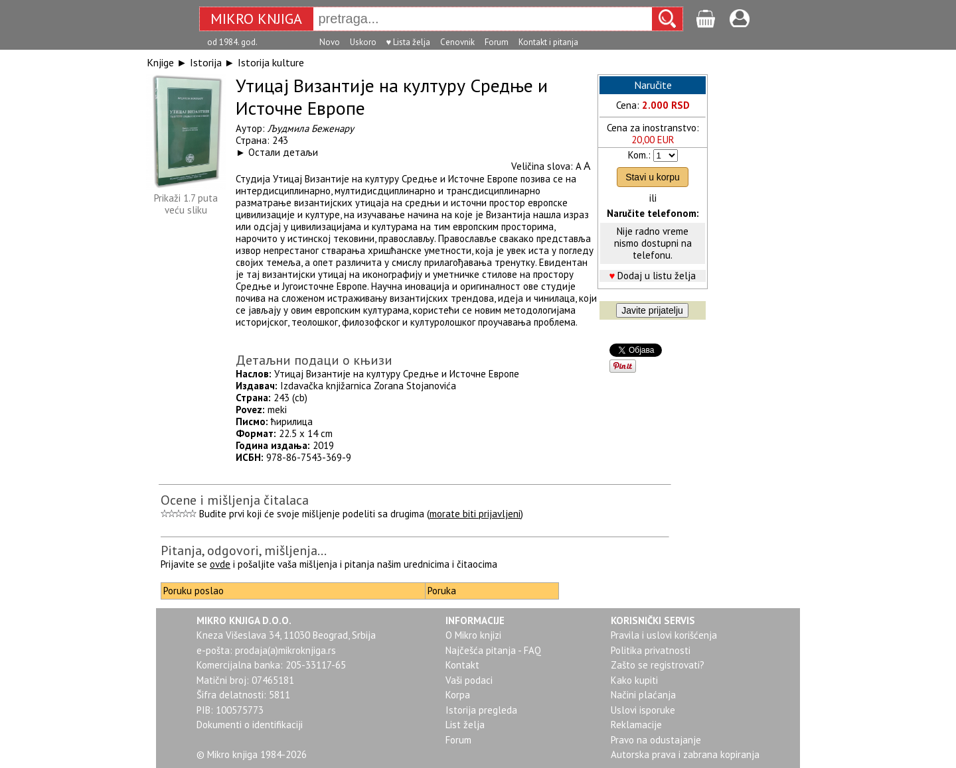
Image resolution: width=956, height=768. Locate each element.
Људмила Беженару (311, 128)
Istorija (206, 62)
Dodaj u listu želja (656, 275)
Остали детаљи (283, 152)
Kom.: (639, 155)
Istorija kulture (271, 62)
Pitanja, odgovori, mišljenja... (244, 550)
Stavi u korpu (652, 177)
